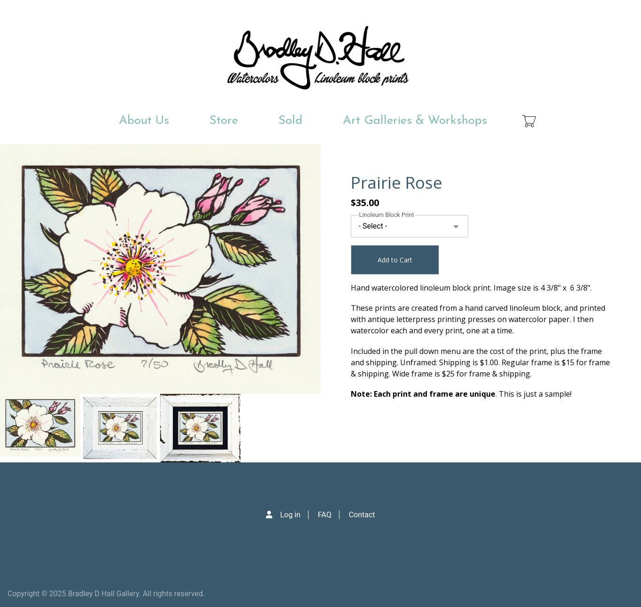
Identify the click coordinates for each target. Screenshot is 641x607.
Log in (290, 514)
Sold (290, 121)
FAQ (325, 514)
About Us (144, 121)
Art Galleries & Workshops (415, 121)
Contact (362, 514)
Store (223, 121)
